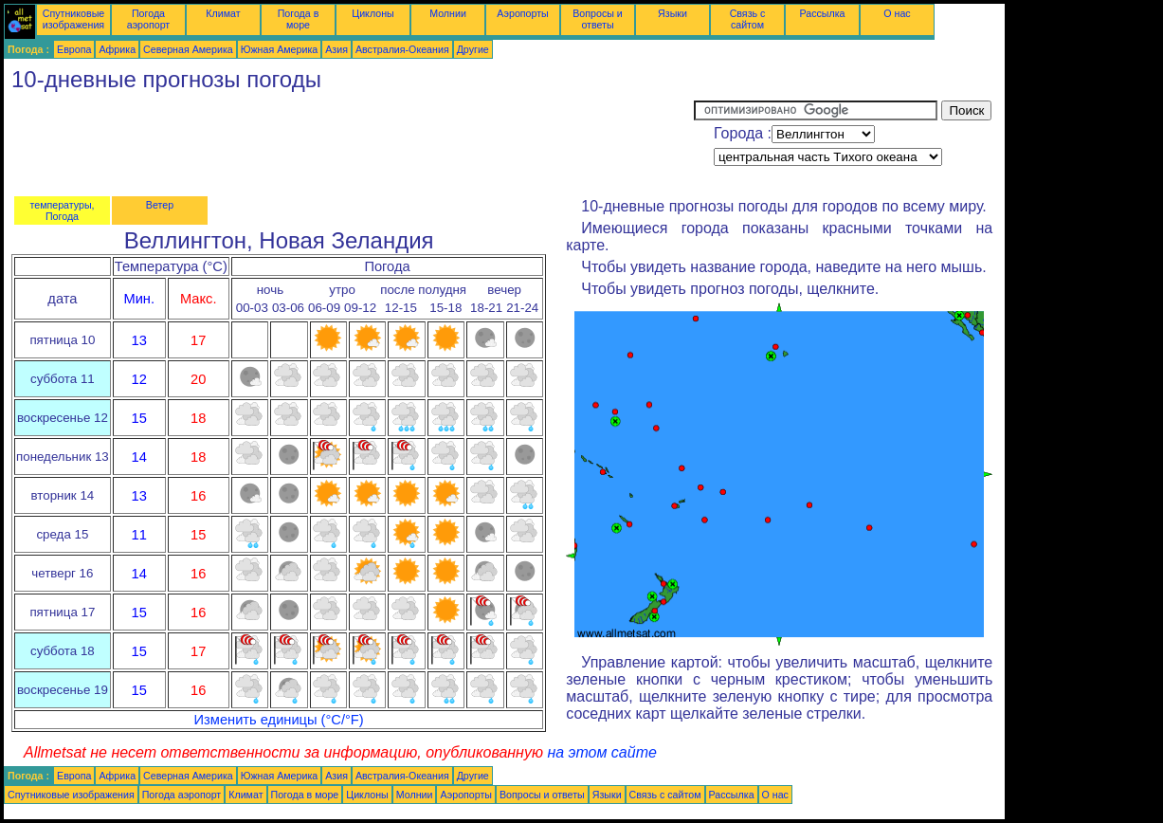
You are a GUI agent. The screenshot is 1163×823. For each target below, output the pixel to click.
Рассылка (822, 13)
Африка (117, 49)
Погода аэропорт (149, 19)
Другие (473, 49)
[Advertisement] (349, 143)
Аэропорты (523, 13)
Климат (223, 13)
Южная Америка (279, 49)
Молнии (447, 13)
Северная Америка (188, 49)
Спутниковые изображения (73, 19)
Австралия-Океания (402, 49)
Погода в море (298, 19)
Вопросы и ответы (597, 19)
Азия (336, 49)
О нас (896, 13)
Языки (672, 13)
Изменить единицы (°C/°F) (279, 719)
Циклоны (372, 13)
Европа (74, 49)
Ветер (159, 204)
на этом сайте (602, 752)
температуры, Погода (61, 210)
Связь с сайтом (748, 19)
